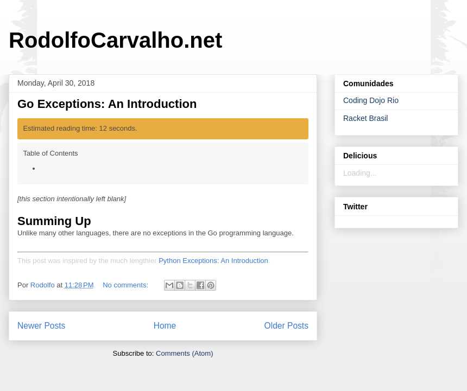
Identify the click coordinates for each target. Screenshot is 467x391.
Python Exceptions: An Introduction (213, 261)
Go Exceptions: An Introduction (107, 104)
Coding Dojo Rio (371, 100)
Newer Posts (41, 325)
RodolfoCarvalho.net (115, 40)
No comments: (126, 285)
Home (165, 325)
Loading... (360, 173)
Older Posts (286, 325)
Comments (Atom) (184, 353)
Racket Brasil (365, 118)
